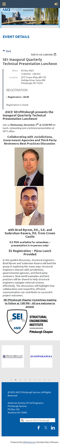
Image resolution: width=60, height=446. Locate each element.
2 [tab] (15, 379)
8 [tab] (44, 379)
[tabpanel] (16, 356)
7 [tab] (39, 379)
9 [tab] (49, 379)
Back (8, 50)
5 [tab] (30, 379)
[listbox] (44, 55)
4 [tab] (25, 379)
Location (13, 77)
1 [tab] (10, 379)
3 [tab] (20, 379)
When (15, 70)
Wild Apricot (29, 442)
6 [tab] (34, 379)
